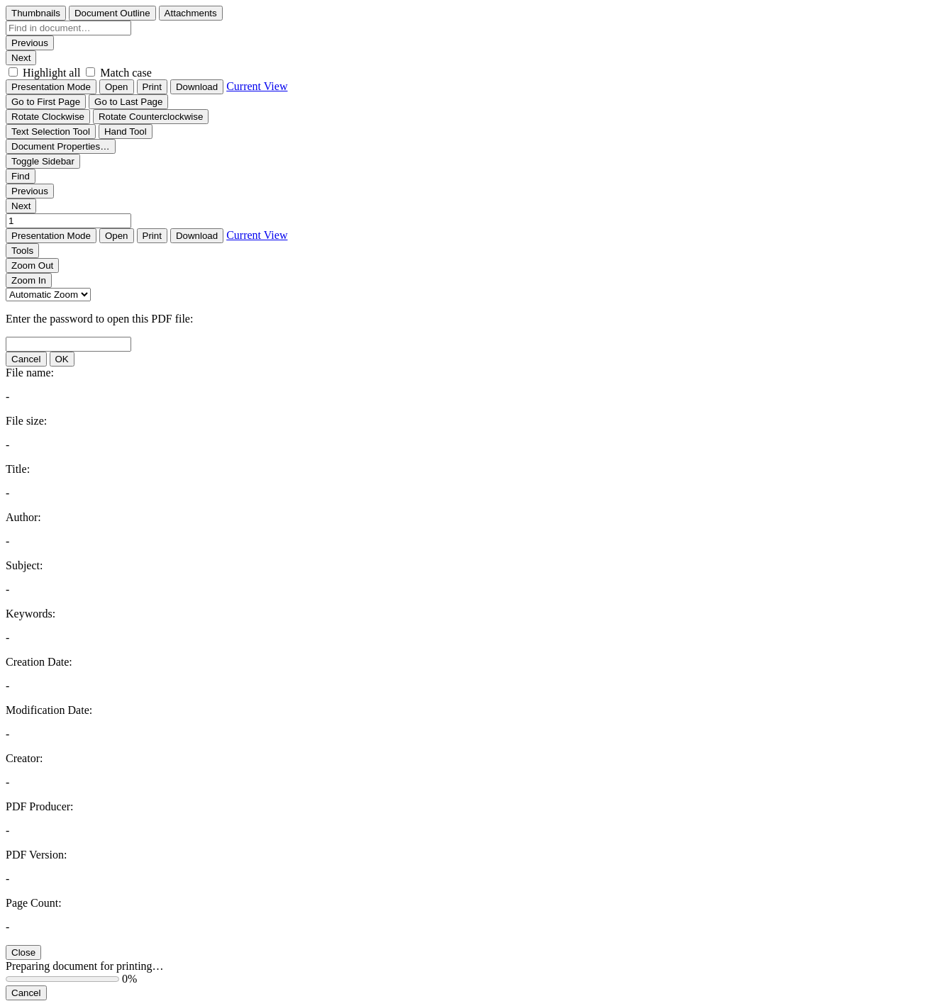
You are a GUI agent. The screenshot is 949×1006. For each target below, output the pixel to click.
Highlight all (51, 73)
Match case (125, 73)
